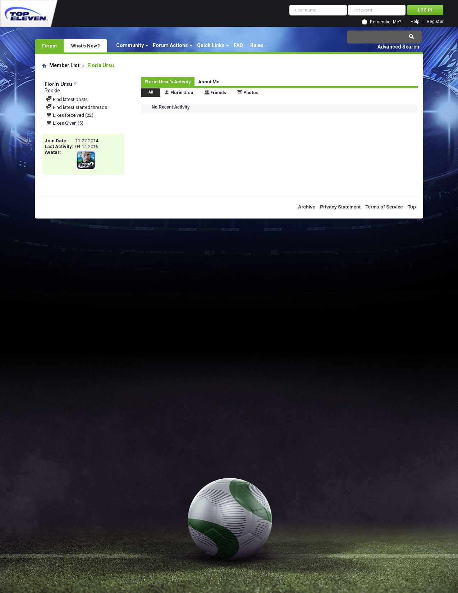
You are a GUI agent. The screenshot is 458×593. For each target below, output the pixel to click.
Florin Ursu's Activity (168, 81)
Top (412, 207)
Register (435, 22)
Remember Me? (385, 21)
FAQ (238, 45)
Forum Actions (170, 45)
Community (130, 45)
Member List (64, 65)
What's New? (85, 46)
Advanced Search (398, 47)
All (150, 92)
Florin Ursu (181, 92)
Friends (218, 92)
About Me (209, 81)
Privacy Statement (340, 207)
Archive (306, 207)
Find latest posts (67, 99)
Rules (257, 45)
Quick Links (211, 45)
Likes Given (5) (64, 123)
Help (415, 22)
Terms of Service (384, 207)
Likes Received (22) (69, 115)
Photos (250, 92)
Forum (49, 46)
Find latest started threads (76, 107)
